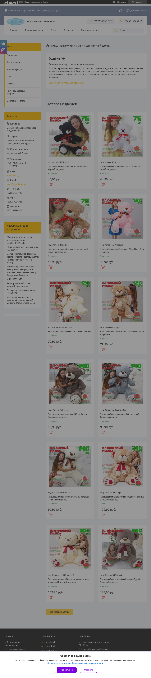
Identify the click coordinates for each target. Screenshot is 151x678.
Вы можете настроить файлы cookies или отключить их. (74, 663)
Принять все (67, 670)
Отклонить (88, 670)
